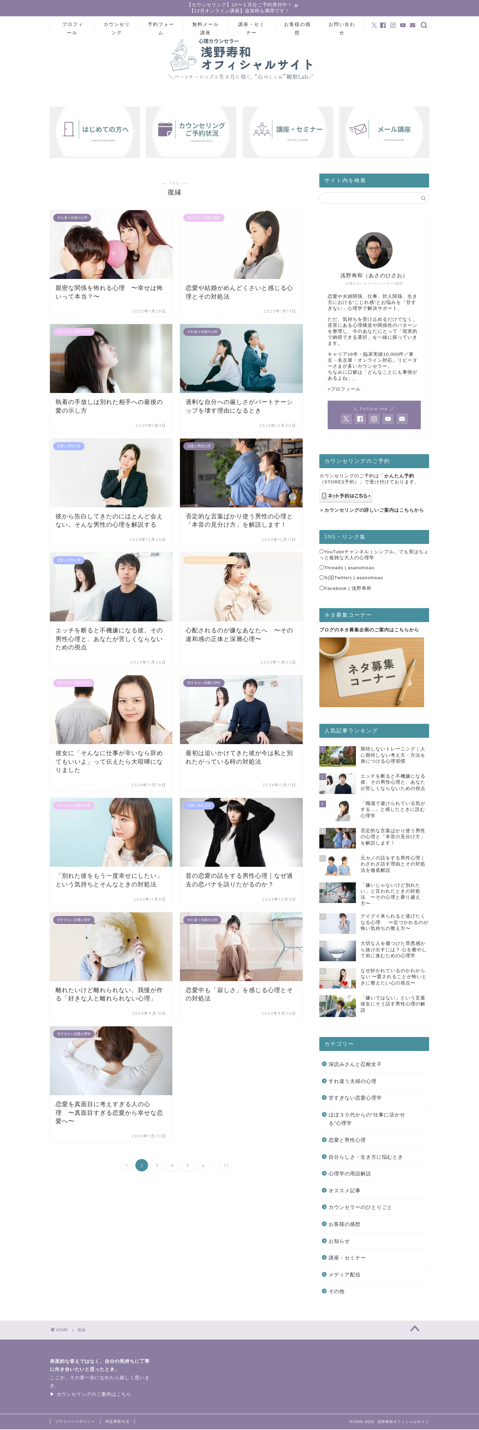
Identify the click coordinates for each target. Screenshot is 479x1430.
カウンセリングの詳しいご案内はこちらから (374, 510)
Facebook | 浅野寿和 (348, 588)
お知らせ (339, 1241)
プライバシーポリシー (75, 1422)
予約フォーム (161, 27)
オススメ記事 (345, 1191)
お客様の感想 (297, 27)
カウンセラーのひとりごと (361, 1208)
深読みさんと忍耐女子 (355, 1065)
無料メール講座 (205, 27)
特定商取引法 (117, 1422)
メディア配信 (345, 1275)
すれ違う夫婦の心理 (353, 1082)
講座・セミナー (251, 27)
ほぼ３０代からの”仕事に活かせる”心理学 (367, 1119)
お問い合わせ (342, 27)
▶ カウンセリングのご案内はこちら (90, 1394)
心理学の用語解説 (350, 1174)
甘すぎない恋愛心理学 (355, 1099)
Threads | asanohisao (349, 568)
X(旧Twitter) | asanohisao (353, 578)
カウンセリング (116, 27)
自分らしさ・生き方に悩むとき (366, 1157)
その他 (337, 1292)
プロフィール (72, 27)
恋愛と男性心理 (347, 1140)
